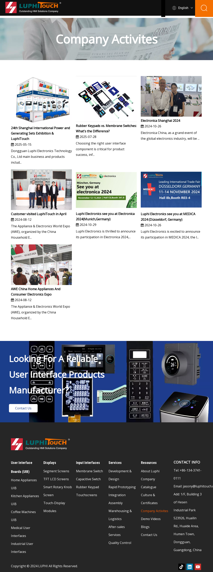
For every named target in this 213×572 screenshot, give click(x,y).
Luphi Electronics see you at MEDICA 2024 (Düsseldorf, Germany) (168, 217)
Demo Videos (151, 519)
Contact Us (23, 408)
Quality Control (119, 543)
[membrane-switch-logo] (41, 444)
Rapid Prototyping (122, 487)
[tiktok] (181, 567)
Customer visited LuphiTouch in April (38, 214)
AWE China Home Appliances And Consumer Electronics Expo (35, 292)
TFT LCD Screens (56, 479)
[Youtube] (198, 567)
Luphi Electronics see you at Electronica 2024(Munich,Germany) (105, 216)
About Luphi (150, 471)
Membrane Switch (89, 471)
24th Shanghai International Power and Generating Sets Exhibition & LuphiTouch (40, 133)
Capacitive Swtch (88, 479)
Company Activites (154, 511)
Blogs (145, 527)
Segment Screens (56, 471)
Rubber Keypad (87, 487)
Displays (133, 9)
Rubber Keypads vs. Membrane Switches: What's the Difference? (106, 128)
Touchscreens (86, 495)
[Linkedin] (190, 567)
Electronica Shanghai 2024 (160, 120)
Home (59, 9)
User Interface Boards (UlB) (94, 9)
